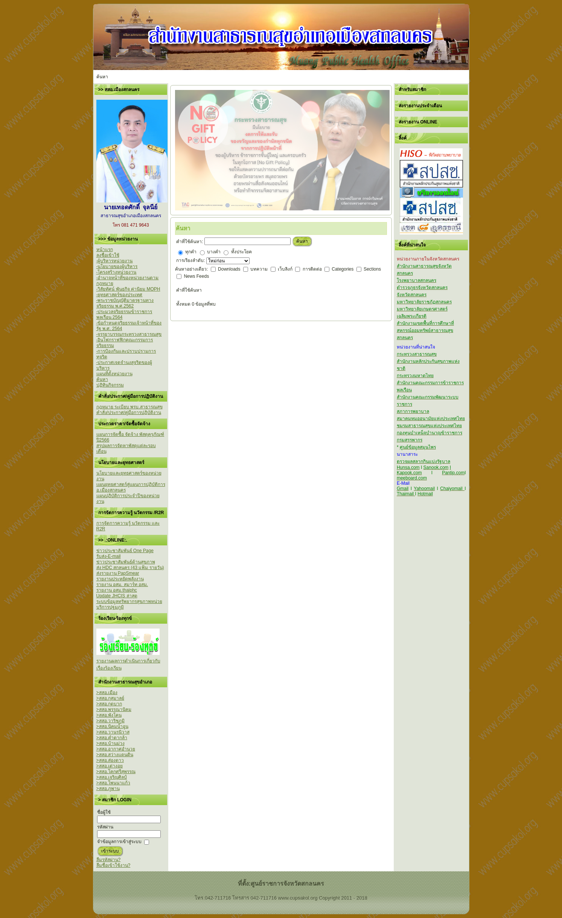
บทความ (259, 269)
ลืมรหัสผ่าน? (108, 859)
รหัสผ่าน (105, 827)
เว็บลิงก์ (286, 269)
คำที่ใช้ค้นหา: (189, 241)
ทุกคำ (190, 251)
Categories (343, 269)
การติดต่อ (313, 269)
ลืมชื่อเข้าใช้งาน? (113, 865)
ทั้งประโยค (241, 251)
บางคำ (214, 251)
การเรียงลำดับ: (191, 260)
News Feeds (196, 276)
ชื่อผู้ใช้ (104, 812)
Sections (372, 269)
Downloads (230, 269)
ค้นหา (302, 241)
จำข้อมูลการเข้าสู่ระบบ (119, 841)
